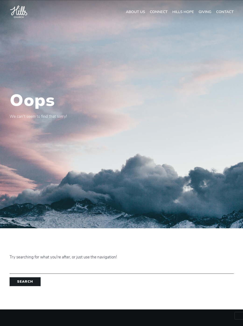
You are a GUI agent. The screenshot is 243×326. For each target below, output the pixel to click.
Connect (159, 11)
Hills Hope (183, 11)
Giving (205, 11)
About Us (135, 11)
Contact (225, 11)
